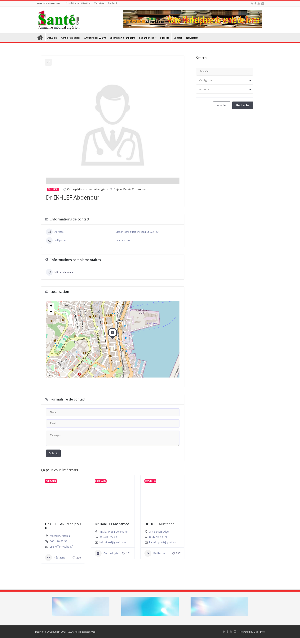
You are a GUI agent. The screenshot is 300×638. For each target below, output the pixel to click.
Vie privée (99, 3)
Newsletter (192, 37)
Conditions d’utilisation (78, 3)
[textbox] (224, 80)
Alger (166, 531)
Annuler (221, 105)
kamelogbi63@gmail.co (162, 542)
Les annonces (146, 37)
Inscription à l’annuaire (122, 37)
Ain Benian (155, 531)
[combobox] (224, 81)
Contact (178, 37)
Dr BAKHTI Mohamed (112, 524)
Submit (53, 453)
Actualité (52, 37)
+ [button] (51, 306)
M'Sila (102, 531)
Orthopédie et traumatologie (86, 189)
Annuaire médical (70, 37)
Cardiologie (106, 553)
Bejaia (118, 189)
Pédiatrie (55, 557)
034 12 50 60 (123, 240)
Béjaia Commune (134, 189)
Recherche (242, 105)
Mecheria (55, 535)
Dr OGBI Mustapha (159, 524)
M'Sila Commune (117, 531)
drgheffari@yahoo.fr (62, 546)
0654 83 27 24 (108, 537)
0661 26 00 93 (58, 541)
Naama (66, 535)
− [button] (51, 312)
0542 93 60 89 (158, 537)
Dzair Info (259, 631)
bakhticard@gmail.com (112, 542)
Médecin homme (59, 272)
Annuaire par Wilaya (95, 37)
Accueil (40, 37)
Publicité (112, 3)
